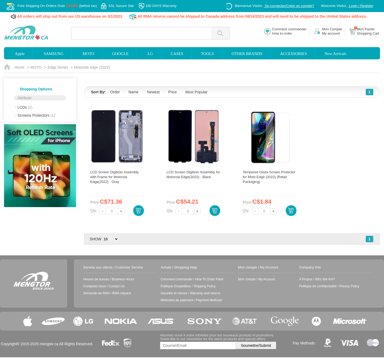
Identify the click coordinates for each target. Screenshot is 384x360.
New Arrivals (335, 54)
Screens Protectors (36, 115)
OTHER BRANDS (246, 54)
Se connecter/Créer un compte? (289, 6)
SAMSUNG (53, 54)
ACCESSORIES (293, 54)
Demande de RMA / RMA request (107, 293)
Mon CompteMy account (332, 31)
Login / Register (360, 6)
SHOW (96, 239)
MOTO (88, 54)
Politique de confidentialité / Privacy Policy (329, 286)
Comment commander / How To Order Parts (192, 279)
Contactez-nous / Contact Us (103, 286)
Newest (153, 92)
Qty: (93, 210)
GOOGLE (120, 54)
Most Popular (196, 92)
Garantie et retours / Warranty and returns (190, 293)
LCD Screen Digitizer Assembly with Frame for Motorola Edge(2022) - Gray (114, 177)
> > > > (110, 239)
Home (19, 67)
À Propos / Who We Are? (317, 279)
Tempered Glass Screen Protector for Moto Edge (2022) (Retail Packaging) (269, 177)
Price (172, 92)
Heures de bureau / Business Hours (108, 279)
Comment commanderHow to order (289, 31)
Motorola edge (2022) (92, 67)
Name (133, 92)
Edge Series (58, 67)
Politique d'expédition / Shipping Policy (188, 286)
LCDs (24, 107)
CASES (177, 54)
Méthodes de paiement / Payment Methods (191, 300)
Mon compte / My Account (256, 279)
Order (115, 92)
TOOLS (207, 54)
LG (150, 54)
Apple (20, 54)
